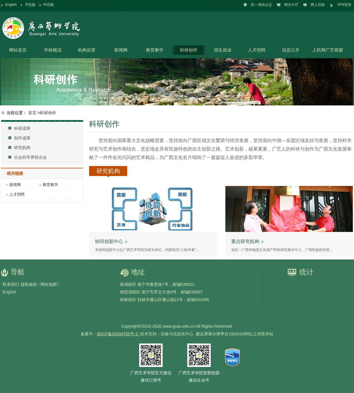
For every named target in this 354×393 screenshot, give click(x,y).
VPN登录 (344, 5)
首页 (32, 112)
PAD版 (48, 5)
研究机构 (22, 147)
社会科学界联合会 (30, 157)
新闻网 (120, 49)
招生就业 (223, 49)
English (11, 5)
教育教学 (155, 49)
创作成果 (22, 138)
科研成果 (22, 128)
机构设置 (87, 49)
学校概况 (53, 49)
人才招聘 (257, 49)
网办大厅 (291, 5)
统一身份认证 (261, 5)
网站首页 (18, 49)
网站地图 (48, 284)
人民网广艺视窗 (327, 49)
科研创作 (189, 49)
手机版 (30, 5)
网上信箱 (318, 5)
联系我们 (11, 284)
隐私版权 (29, 284)
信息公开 (290, 49)
